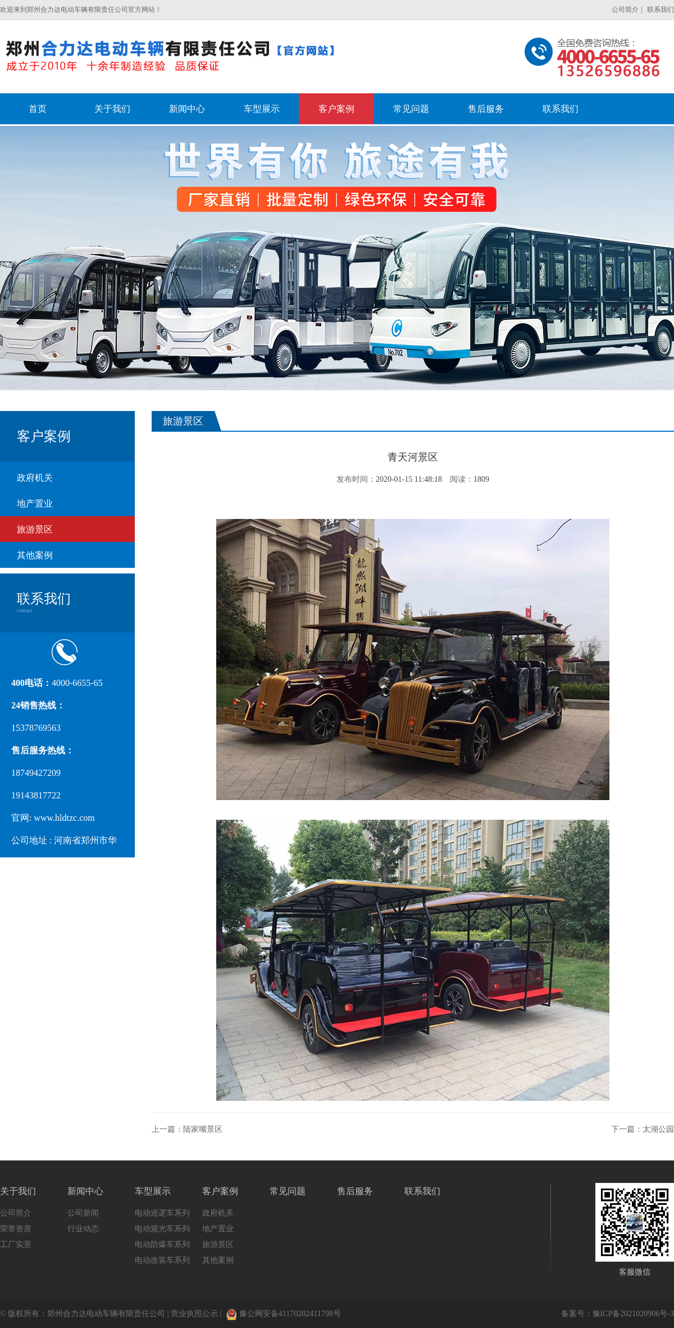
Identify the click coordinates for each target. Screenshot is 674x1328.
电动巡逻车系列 (162, 1213)
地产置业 (35, 503)
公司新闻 (83, 1213)
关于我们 (18, 1191)
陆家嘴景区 (202, 1129)
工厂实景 (15, 1244)
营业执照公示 (194, 1313)
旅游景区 (35, 529)
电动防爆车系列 (162, 1244)
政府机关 (35, 477)
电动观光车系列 (162, 1229)
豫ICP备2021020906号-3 (633, 1313)
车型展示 (153, 1191)
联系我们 (660, 9)
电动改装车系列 (162, 1260)
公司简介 (625, 9)
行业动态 (83, 1229)
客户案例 (220, 1191)
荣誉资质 (15, 1229)
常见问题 (288, 1191)
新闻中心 (85, 1191)
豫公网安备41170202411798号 (283, 1313)
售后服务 (355, 1191)
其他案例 (35, 555)
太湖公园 (658, 1129)
